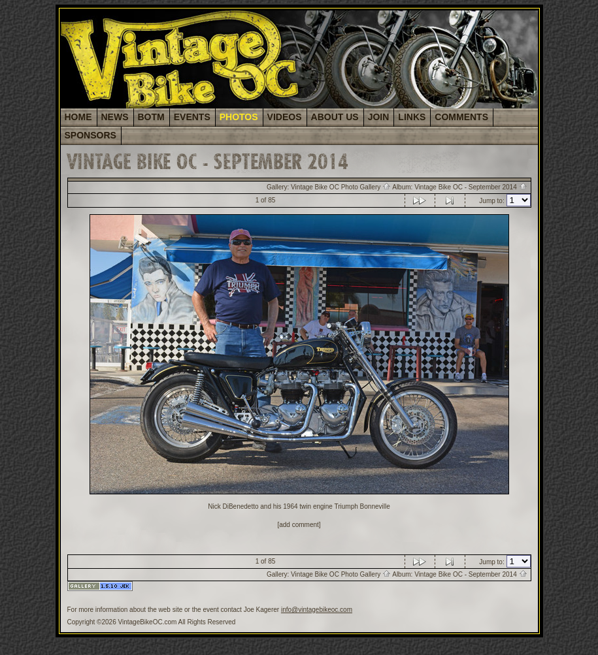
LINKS (411, 117)
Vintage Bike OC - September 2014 (470, 187)
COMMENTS (461, 117)
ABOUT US (335, 117)
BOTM (151, 117)
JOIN (379, 117)
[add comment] (298, 524)
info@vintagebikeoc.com (316, 609)
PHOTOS (239, 117)
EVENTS (192, 117)
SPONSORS (90, 135)
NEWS (115, 117)
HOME (78, 117)
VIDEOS (284, 117)
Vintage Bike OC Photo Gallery (341, 187)
